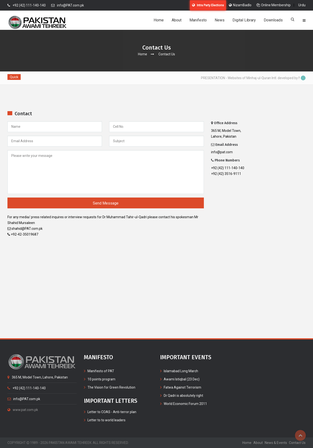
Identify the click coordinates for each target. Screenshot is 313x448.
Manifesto (198, 20)
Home (159, 20)
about (258, 443)
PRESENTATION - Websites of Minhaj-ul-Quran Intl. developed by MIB (254, 78)
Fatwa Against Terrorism (182, 387)
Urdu (302, 5)
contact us (297, 443)
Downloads (273, 20)
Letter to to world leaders (106, 420)
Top (300, 435)
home (246, 443)
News (220, 20)
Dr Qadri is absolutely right (183, 395)
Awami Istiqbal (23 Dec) (182, 379)
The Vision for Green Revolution (111, 387)
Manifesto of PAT (101, 371)
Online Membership (274, 5)
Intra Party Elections (208, 5)
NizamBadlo (240, 5)
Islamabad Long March (181, 371)
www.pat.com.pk (22, 410)
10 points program (101, 379)
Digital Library (244, 20)
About (177, 20)
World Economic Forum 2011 (185, 404)
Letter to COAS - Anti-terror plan (112, 412)
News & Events (276, 443)
